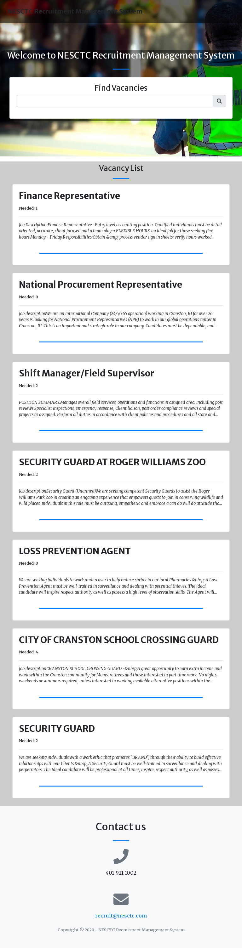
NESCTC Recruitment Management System (75, 11)
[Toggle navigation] (225, 11)
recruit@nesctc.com (121, 915)
